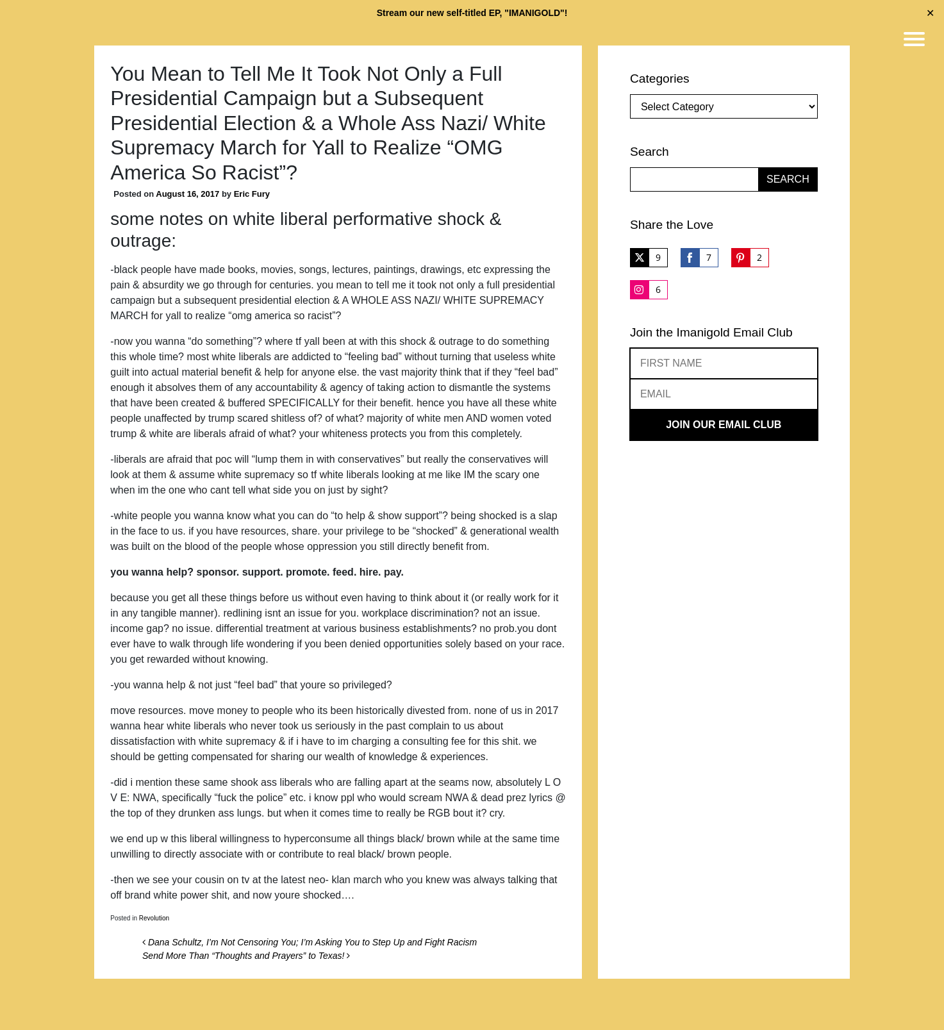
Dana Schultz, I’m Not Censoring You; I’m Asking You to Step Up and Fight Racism (309, 942)
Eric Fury (252, 194)
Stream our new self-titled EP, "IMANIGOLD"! (472, 13)
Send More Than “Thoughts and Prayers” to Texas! (246, 956)
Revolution (154, 918)
